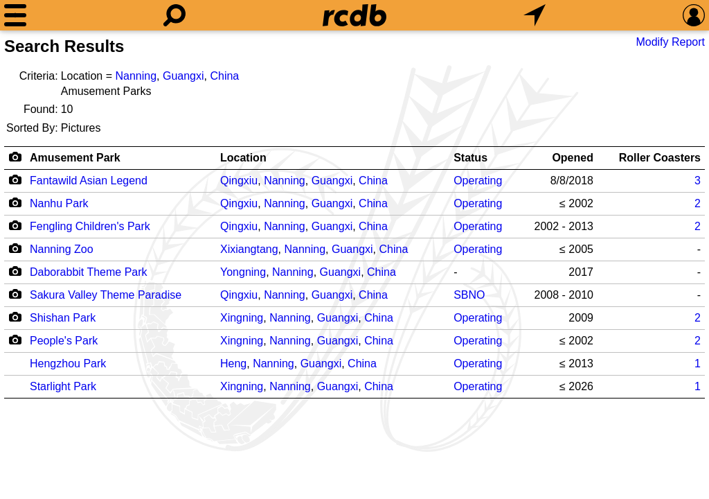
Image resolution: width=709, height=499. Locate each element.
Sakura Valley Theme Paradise (105, 295)
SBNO (469, 295)
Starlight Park (63, 386)
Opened (572, 158)
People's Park (64, 341)
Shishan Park (63, 318)
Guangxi (183, 76)
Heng (233, 363)
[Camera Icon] (14, 179)
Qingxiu (239, 180)
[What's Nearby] (534, 15)
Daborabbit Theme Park (88, 272)
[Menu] (15, 15)
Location (243, 158)
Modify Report (670, 42)
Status (470, 158)
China (224, 76)
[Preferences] (694, 15)
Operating (478, 180)
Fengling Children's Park (90, 226)
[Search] (174, 15)
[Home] (354, 15)
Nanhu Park (59, 203)
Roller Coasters (660, 158)
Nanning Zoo (61, 249)
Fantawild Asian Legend (88, 180)
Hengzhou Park (68, 363)
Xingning (241, 318)
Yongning (243, 272)
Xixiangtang (249, 249)
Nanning (135, 76)
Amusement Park (75, 158)
